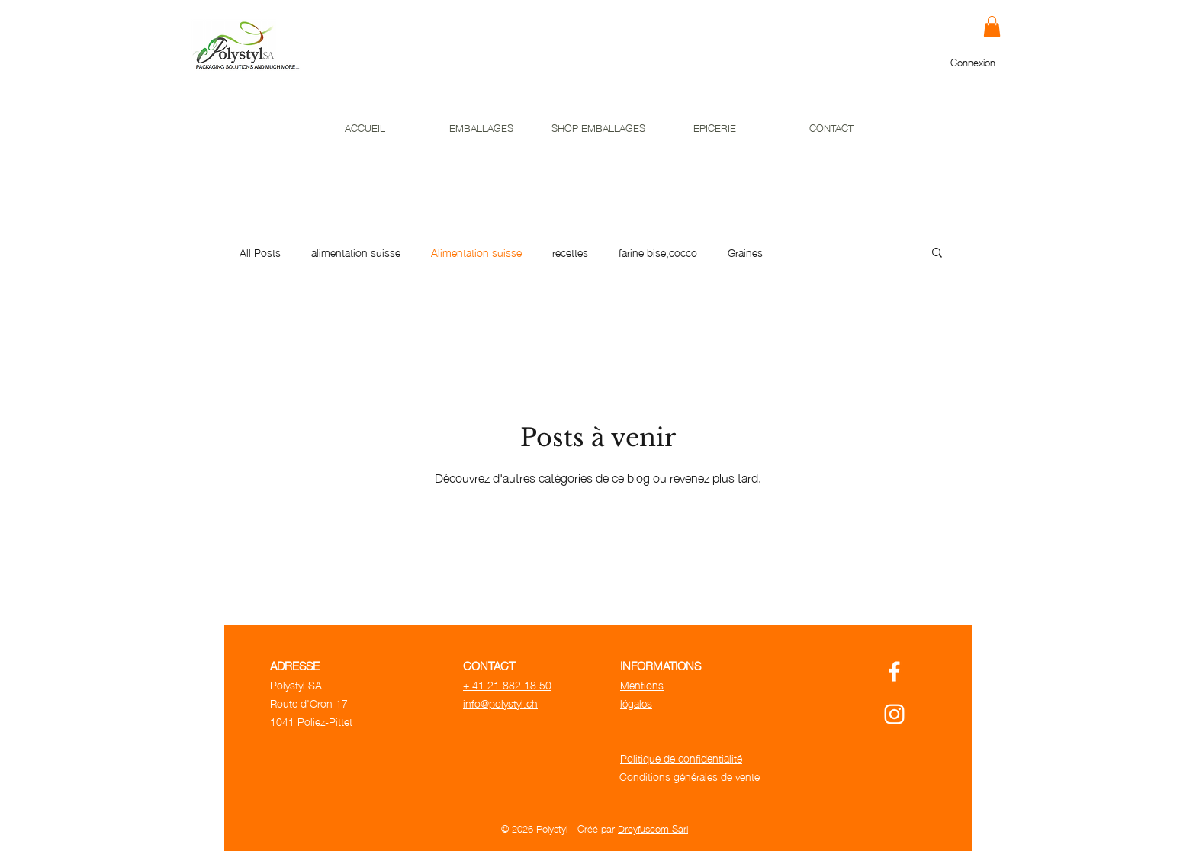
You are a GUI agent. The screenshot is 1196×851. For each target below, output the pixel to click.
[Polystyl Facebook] (894, 671)
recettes (570, 252)
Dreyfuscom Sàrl (653, 828)
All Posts (260, 252)
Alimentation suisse (476, 252)
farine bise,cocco (658, 252)
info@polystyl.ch (500, 702)
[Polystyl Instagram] (894, 714)
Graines (745, 252)
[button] (992, 26)
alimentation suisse (355, 252)
